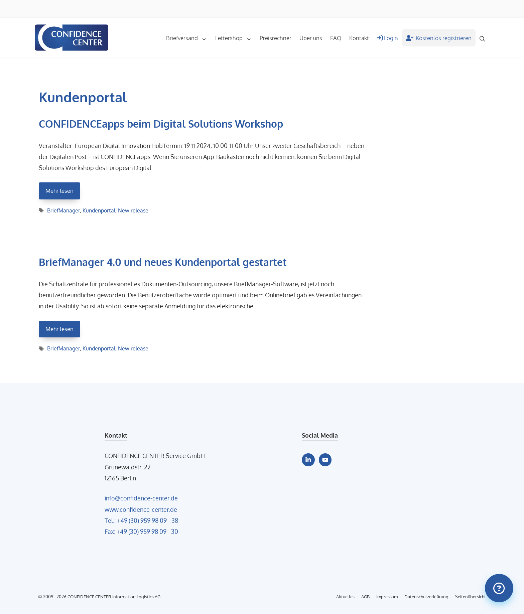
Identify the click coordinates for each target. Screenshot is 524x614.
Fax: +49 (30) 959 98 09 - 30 (141, 531)
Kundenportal (99, 210)
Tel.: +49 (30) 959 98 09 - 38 (141, 520)
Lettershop (235, 37)
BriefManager (63, 210)
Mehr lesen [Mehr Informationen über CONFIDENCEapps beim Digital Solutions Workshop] (59, 190)
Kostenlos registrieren (439, 37)
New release (133, 210)
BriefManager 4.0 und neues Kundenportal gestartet (163, 262)
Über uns (310, 37)
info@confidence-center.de (141, 498)
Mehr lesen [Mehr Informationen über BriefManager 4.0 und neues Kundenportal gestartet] (59, 328)
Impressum (387, 596)
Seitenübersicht (470, 596)
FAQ (335, 37)
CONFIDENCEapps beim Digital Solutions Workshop (161, 123)
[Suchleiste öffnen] (482, 37)
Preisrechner (275, 37)
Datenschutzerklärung (426, 596)
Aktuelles (345, 596)
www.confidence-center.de (141, 509)
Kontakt (359, 37)
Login (387, 37)
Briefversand (188, 37)
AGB (365, 596)
